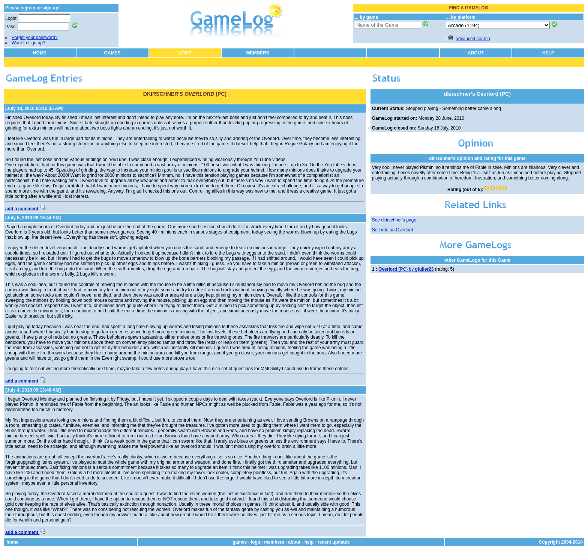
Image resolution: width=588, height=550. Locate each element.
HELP (548, 53)
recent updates (334, 542)
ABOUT (476, 53)
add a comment (25, 208)
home (12, 542)
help (309, 542)
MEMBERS (257, 53)
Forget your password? (35, 37)
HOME (39, 53)
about (294, 542)
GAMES (112, 53)
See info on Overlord (392, 229)
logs (255, 542)
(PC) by (406, 269)
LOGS (184, 53)
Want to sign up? (28, 42)
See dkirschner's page (394, 220)
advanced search (473, 38)
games (239, 542)
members (274, 542)
